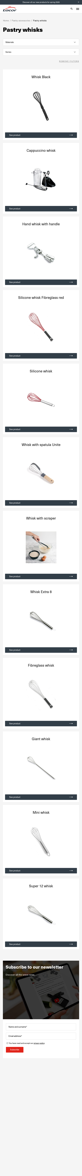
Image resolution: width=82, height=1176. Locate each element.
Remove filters (69, 61)
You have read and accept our (27, 1043)
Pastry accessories (21, 20)
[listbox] (41, 42)
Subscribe (14, 1050)
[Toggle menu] (77, 8)
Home (6, 20)
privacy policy (39, 1043)
